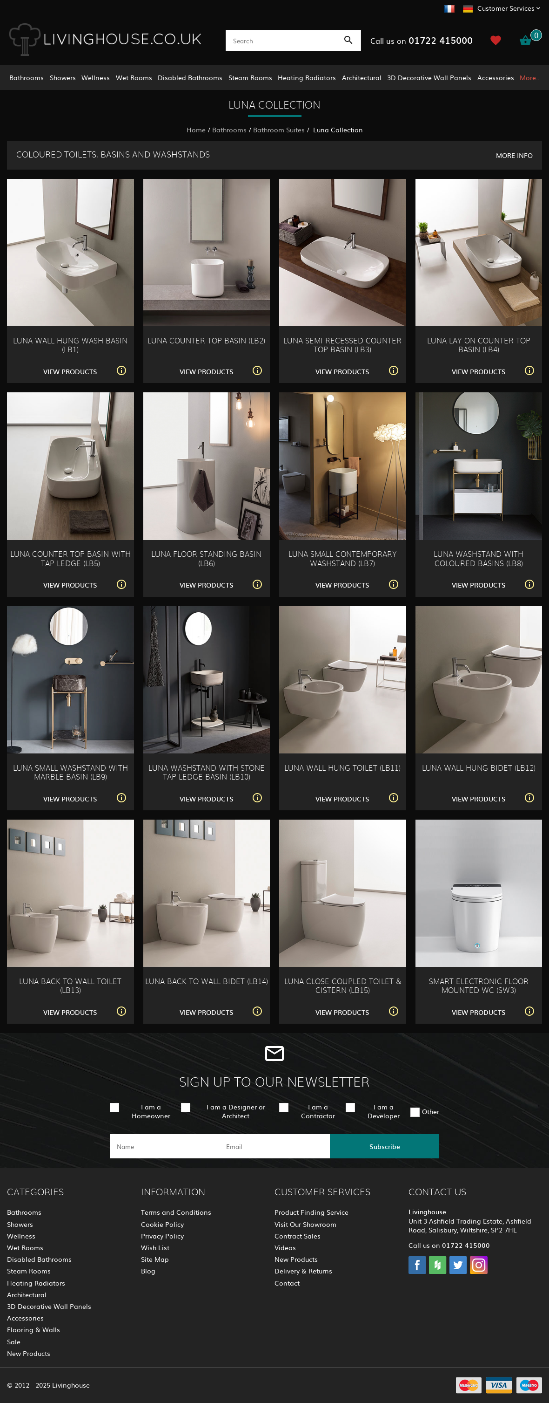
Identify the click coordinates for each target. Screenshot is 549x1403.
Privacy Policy (162, 1235)
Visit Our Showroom (305, 1224)
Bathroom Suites (279, 129)
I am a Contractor (318, 1111)
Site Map (155, 1259)
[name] (164, 1146)
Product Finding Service (311, 1212)
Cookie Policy (162, 1224)
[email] (273, 1146)
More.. (530, 77)
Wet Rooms (134, 77)
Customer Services (506, 8)
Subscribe (384, 1146)
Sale (13, 1341)
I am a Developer (384, 1111)
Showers (63, 77)
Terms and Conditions (176, 1212)
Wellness (95, 77)
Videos (285, 1247)
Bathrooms (26, 77)
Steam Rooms (250, 77)
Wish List (155, 1247)
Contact (287, 1282)
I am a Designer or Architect (236, 1111)
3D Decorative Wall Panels (429, 77)
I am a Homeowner (151, 1111)
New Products (28, 1353)
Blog (148, 1270)
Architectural (362, 77)
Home (196, 129)
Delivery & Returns (303, 1270)
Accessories (495, 77)
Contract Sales (297, 1235)
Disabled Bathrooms (190, 77)
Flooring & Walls (33, 1329)
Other (430, 1111)
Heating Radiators (307, 77)
